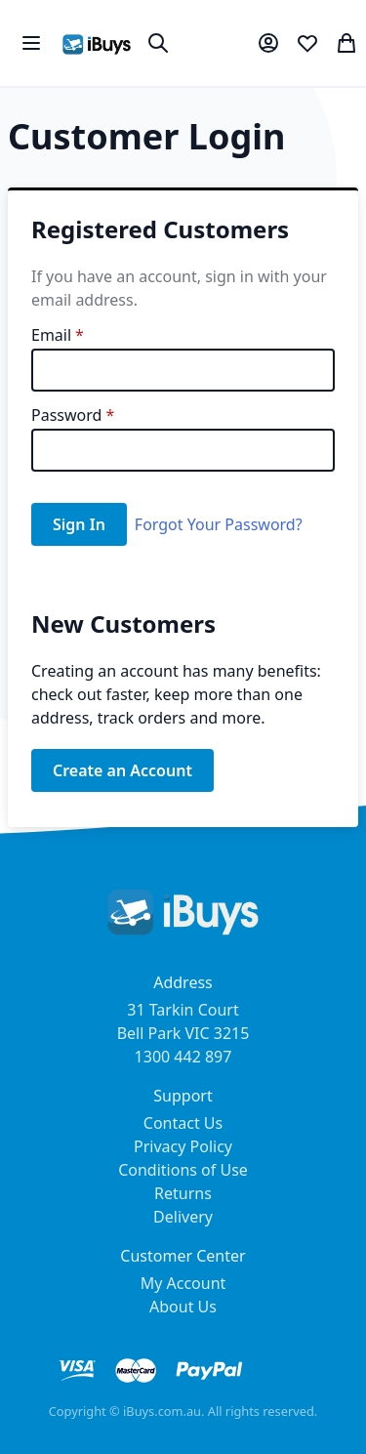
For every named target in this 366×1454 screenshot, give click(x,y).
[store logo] (96, 43)
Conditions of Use (183, 1170)
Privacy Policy (183, 1146)
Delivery (183, 1216)
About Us (183, 1306)
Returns (183, 1193)
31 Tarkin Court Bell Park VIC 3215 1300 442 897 (183, 1033)
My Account (183, 1283)
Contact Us (183, 1123)
